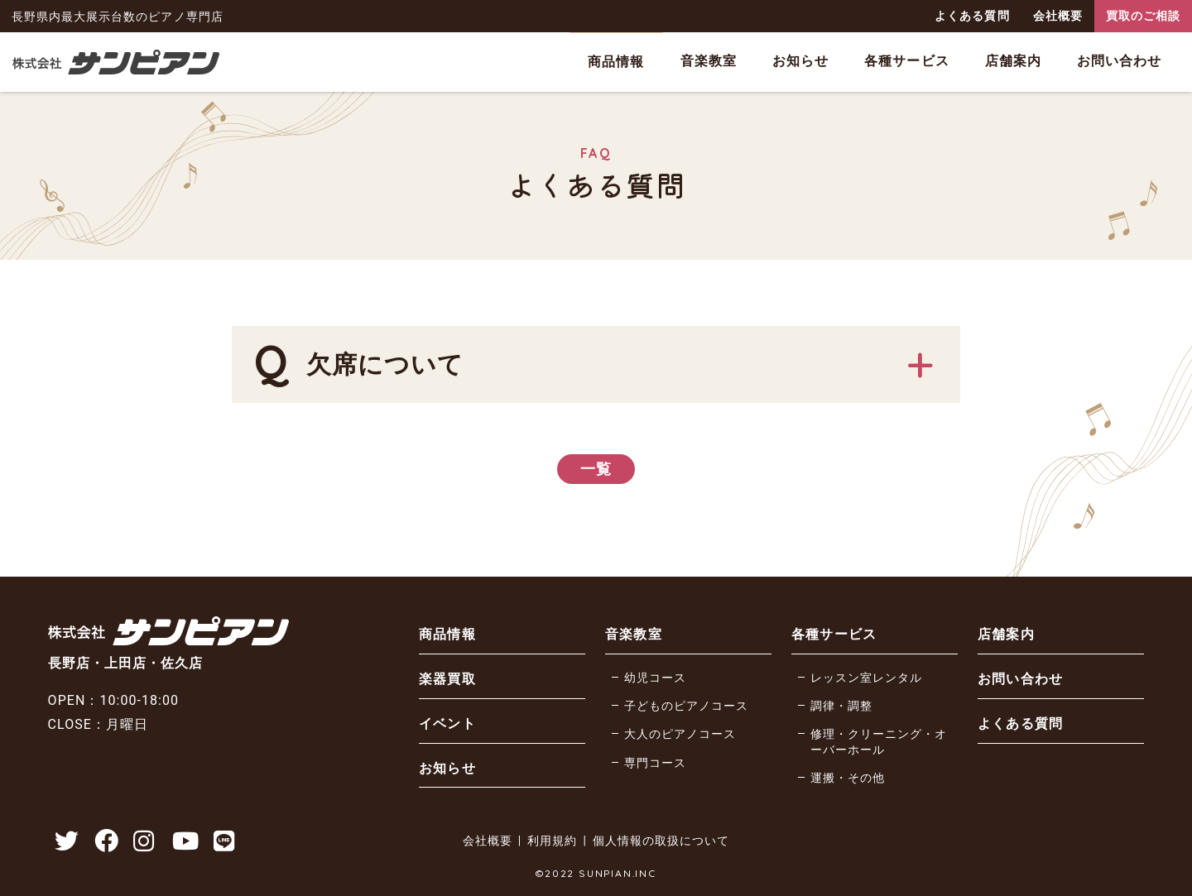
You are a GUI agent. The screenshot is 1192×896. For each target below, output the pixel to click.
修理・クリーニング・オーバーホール (878, 742)
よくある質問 (972, 15)
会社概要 (1058, 15)
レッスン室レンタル (866, 678)
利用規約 (552, 840)
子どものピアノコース (686, 706)
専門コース (655, 763)
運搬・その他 (847, 778)
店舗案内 (1013, 61)
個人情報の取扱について (661, 840)
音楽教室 (708, 61)
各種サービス (906, 61)
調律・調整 (841, 706)
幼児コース (655, 678)
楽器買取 (447, 679)
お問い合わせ (1119, 61)
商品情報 (616, 61)
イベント (447, 723)
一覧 (596, 468)
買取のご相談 (1143, 15)
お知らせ (800, 61)
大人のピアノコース (680, 734)
